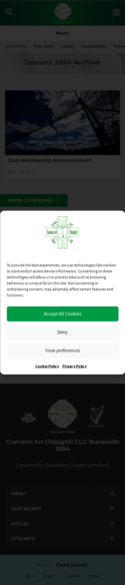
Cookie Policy (47, 366)
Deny (62, 332)
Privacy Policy (74, 366)
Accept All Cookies (62, 314)
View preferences (62, 350)
